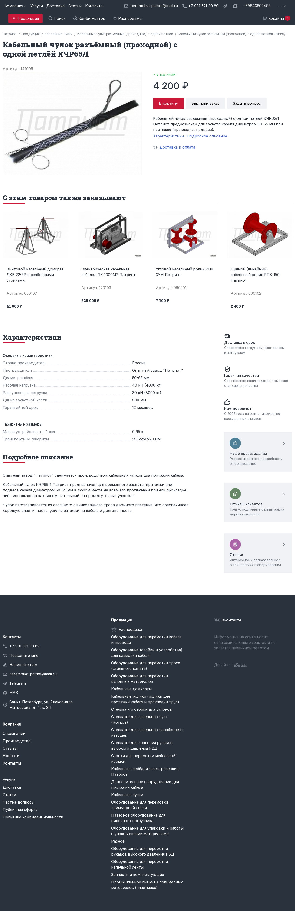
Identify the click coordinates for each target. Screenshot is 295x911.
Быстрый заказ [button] (205, 103)
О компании (14, 733)
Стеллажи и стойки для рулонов (141, 709)
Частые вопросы (18, 802)
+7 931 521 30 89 (24, 646)
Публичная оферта (20, 809)
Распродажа (130, 629)
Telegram (17, 683)
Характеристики (168, 136)
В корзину (168, 103)
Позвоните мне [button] (23, 655)
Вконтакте (231, 620)
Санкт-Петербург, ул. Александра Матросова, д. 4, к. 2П (41, 705)
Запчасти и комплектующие (137, 874)
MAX (13, 692)
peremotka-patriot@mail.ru (33, 674)
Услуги (36, 5)
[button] (16, 5)
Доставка (55, 5)
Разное (118, 841)
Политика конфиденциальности (33, 817)
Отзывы (10, 748)
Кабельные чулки (127, 794)
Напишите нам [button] (23, 664)
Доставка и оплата (177, 147)
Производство (17, 741)
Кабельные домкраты (131, 689)
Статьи (75, 5)
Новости (11, 755)
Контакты (94, 5)
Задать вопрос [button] (247, 103)
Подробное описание (207, 136)
